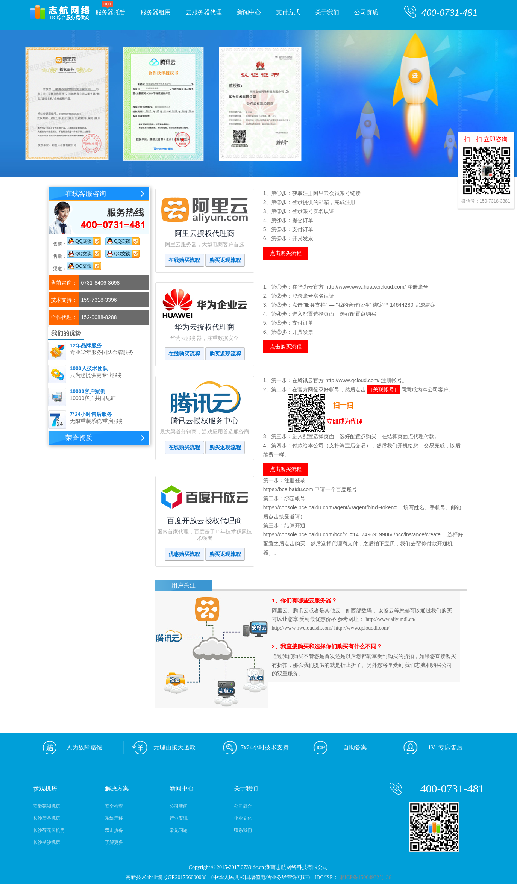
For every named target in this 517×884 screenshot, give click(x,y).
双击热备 (114, 830)
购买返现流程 (225, 260)
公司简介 (243, 806)
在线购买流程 (184, 260)
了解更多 (114, 842)
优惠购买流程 (184, 554)
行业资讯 (179, 818)
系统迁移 (114, 818)
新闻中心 (252, 10)
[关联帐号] (383, 389)
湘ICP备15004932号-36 (364, 877)
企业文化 (243, 818)
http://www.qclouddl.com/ (362, 628)
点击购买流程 (286, 253)
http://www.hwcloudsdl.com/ (302, 628)
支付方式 (292, 10)
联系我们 (243, 830)
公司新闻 (179, 806)
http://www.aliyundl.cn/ (390, 619)
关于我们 (327, 12)
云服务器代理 (204, 12)
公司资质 (366, 12)
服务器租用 (156, 12)
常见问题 (179, 830)
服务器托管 (111, 12)
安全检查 (114, 806)
